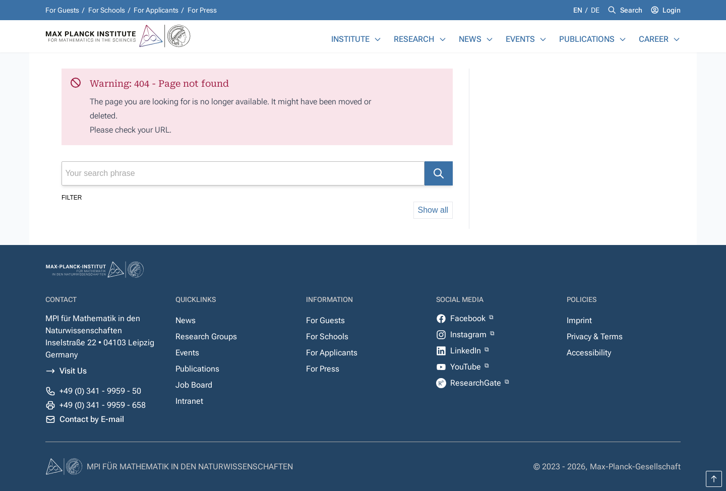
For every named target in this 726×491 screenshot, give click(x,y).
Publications (587, 39)
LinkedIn (466, 350)
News (470, 39)
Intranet (189, 401)
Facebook (469, 318)
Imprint (579, 320)
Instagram (469, 334)
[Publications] (623, 39)
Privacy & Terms (595, 336)
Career (654, 39)
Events (520, 39)
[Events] (543, 39)
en (578, 10)
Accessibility (589, 352)
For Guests (62, 10)
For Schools (106, 10)
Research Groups (206, 336)
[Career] (677, 39)
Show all (433, 210)
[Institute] (378, 39)
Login (671, 10)
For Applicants (156, 10)
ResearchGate (476, 383)
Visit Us (73, 371)
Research (414, 39)
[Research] (443, 39)
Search (631, 10)
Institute (350, 39)
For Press (202, 10)
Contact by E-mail (91, 419)
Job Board (193, 385)
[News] (490, 39)
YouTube (466, 367)
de (595, 10)
